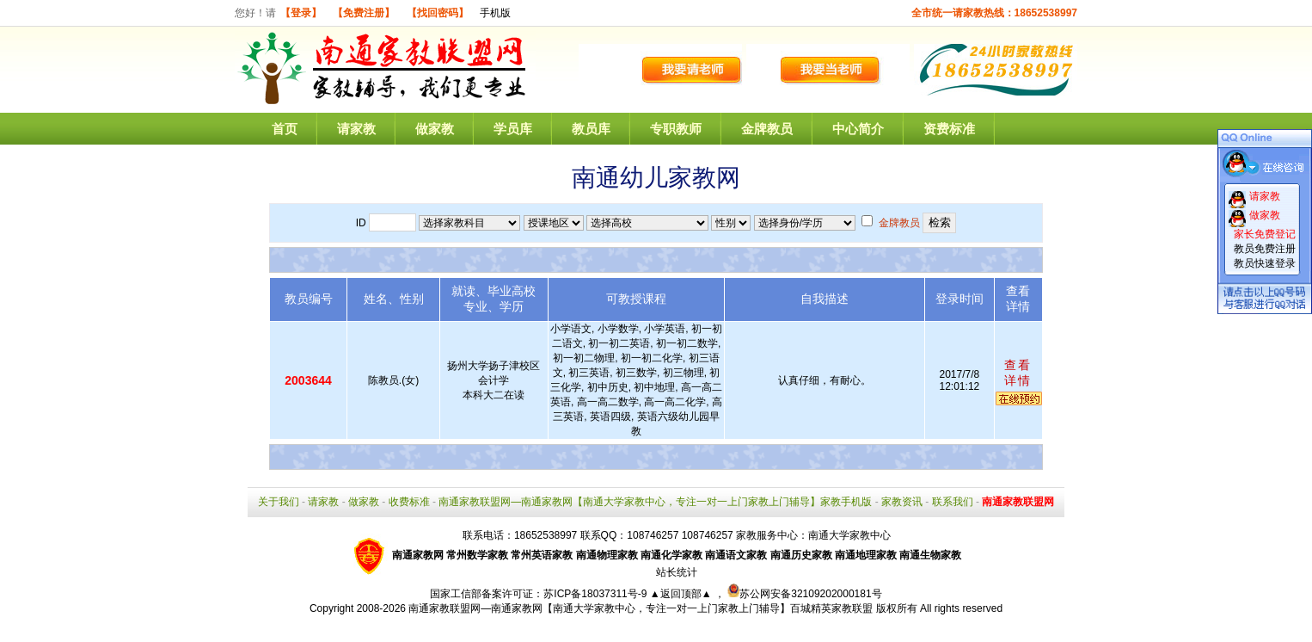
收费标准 (409, 502)
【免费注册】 (364, 13)
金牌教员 (767, 128)
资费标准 (949, 128)
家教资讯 (902, 502)
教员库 (591, 128)
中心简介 (858, 128)
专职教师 (676, 128)
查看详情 (1018, 372)
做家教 (434, 128)
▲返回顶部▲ (681, 594)
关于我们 (278, 502)
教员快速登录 (1265, 263)
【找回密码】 (438, 13)
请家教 (356, 128)
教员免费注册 (1265, 249)
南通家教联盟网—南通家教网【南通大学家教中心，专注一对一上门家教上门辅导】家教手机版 (655, 502)
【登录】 (301, 13)
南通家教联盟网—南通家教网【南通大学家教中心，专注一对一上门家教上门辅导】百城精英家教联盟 (640, 608)
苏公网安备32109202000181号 (804, 594)
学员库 (513, 128)
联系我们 (952, 502)
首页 (284, 128)
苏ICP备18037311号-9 (596, 594)
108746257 (707, 535)
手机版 (495, 13)
